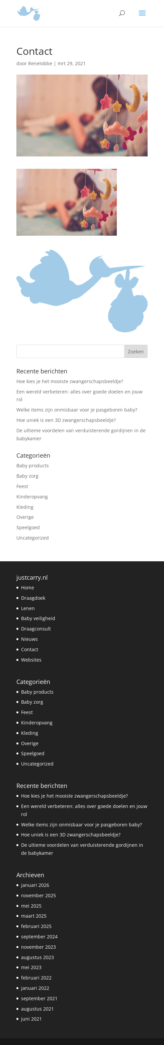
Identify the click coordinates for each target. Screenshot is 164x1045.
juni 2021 (31, 1019)
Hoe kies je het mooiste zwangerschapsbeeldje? (69, 381)
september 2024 (39, 936)
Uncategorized (32, 538)
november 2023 (38, 947)
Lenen (28, 608)
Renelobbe (40, 63)
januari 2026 (35, 885)
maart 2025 (34, 916)
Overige (25, 517)
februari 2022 (36, 977)
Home (27, 587)
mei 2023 (31, 967)
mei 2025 (31, 906)
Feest (22, 486)
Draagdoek (33, 598)
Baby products (32, 465)
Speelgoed (28, 527)
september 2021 (39, 998)
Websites (31, 660)
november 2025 (38, 895)
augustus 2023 (37, 957)
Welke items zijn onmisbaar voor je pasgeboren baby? (76, 410)
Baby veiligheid (38, 618)
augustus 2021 (37, 1009)
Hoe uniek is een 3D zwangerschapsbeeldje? (66, 420)
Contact (29, 649)
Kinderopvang (32, 496)
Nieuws (29, 639)
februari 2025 (36, 926)
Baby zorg (27, 476)
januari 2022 (35, 988)
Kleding (24, 507)
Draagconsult (36, 628)
